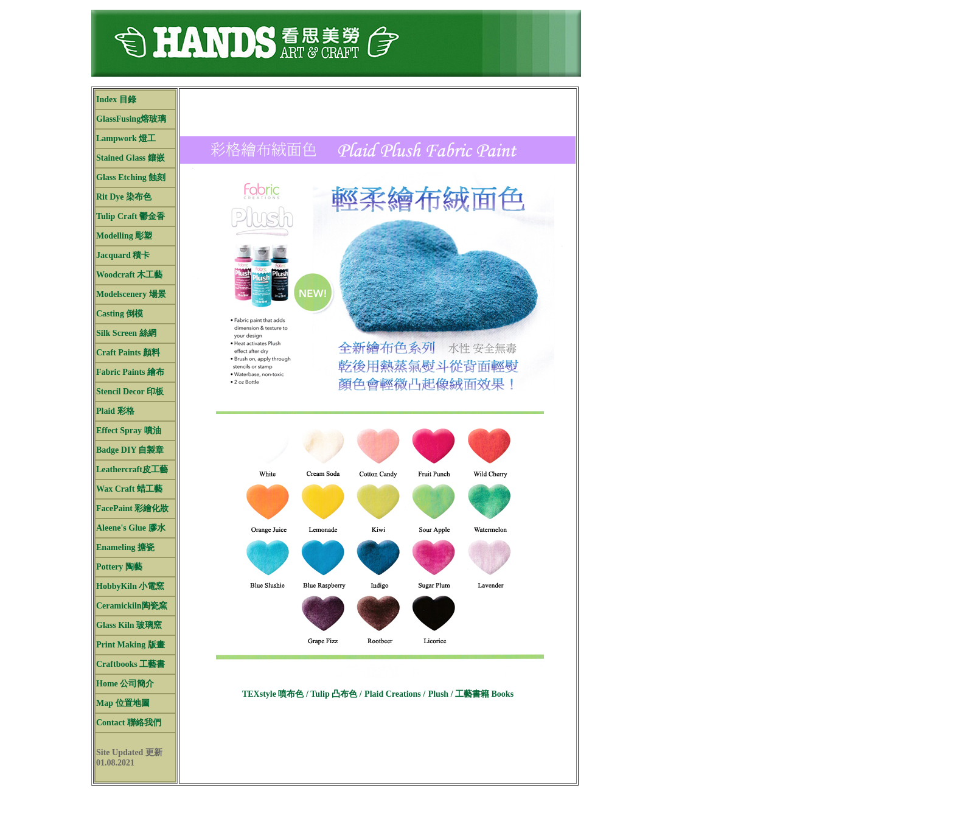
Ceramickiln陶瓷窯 (131, 605)
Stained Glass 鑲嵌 (130, 157)
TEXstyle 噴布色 (274, 694)
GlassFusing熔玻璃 (131, 119)
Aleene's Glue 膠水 (130, 527)
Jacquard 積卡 (123, 255)
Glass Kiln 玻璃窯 (129, 625)
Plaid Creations (393, 694)
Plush (439, 694)
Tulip (332, 694)
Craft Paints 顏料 (128, 352)
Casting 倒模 (119, 313)
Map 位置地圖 (123, 703)
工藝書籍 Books (484, 694)
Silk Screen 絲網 (126, 333)
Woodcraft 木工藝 (129, 274)
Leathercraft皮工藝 (132, 469)
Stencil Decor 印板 (130, 391)
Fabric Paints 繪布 (130, 372)
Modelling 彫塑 (124, 235)
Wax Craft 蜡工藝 (129, 488)
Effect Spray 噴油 (128, 430)
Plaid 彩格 (115, 411)
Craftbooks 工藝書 (130, 664)
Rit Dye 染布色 (123, 196)
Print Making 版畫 (130, 644)
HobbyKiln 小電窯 (130, 586)
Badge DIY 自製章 (130, 450)
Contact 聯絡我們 (128, 722)
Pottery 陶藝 (119, 566)
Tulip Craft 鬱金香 (130, 216)
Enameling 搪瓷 (125, 547)
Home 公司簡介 (125, 683)
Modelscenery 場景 (131, 294)
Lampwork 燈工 (126, 138)
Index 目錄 (116, 99)
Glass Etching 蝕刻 (130, 177)
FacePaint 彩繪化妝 (132, 508)
